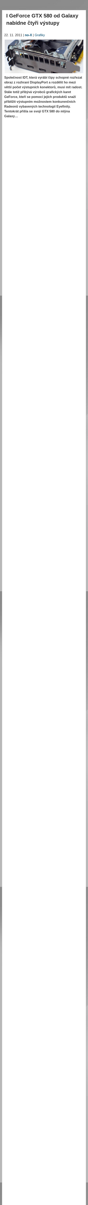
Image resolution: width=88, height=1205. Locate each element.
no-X (28, 35)
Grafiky (40, 35)
